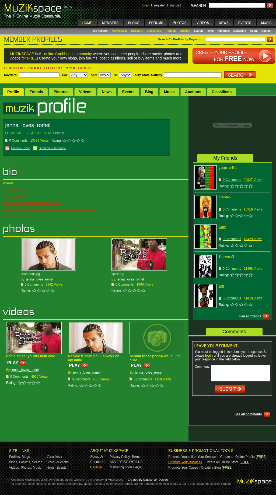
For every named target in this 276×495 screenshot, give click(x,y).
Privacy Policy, (120, 457)
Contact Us (98, 462)
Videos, (14, 467)
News (107, 92)
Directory (137, 30)
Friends (36, 92)
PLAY (12, 362)
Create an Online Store (222, 462)
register (159, 5)
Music (169, 92)
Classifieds (154, 30)
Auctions (193, 92)
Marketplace (120, 30)
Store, (51, 462)
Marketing (239, 30)
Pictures (61, 92)
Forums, (25, 462)
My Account (101, 30)
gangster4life (228, 168)
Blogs (26, 457)
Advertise (223, 30)
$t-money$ (226, 256)
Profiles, (15, 457)
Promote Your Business (185, 462)
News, (51, 467)
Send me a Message (52, 148)
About (254, 30)
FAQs (137, 467)
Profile (13, 92)
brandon (224, 197)
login (145, 5)
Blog (149, 92)
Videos (85, 92)
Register (96, 467)
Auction (185, 30)
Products (170, 30)
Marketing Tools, (121, 467)
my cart (175, 5)
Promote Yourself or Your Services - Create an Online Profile (211, 457)
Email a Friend (20, 148)
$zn (221, 286)
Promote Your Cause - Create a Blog (194, 467)
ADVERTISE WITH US (126, 462)
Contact (266, 30)
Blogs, (13, 462)
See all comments (248, 414)
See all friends (250, 316)
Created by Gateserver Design (148, 479)
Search (198, 30)
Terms (136, 457)
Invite (210, 30)
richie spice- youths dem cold (30, 356)
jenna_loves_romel (39, 279)
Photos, (26, 467)
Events (128, 92)
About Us (96, 456)
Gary (222, 227)
